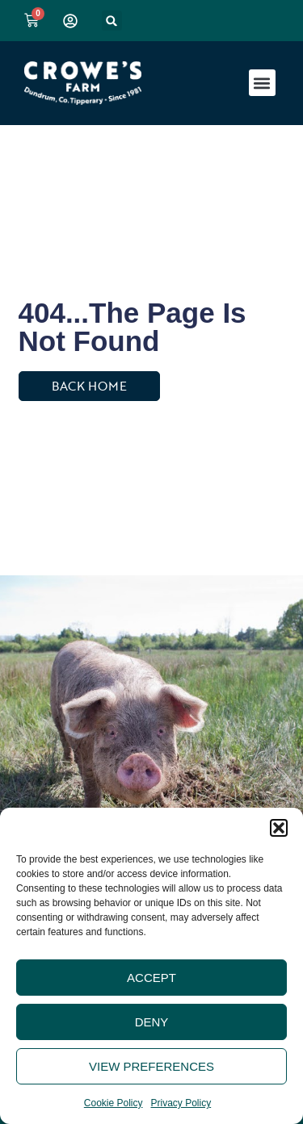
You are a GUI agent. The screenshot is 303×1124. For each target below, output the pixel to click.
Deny (152, 1022)
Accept (151, 977)
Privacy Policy (181, 1103)
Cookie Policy (113, 1103)
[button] (279, 828)
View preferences (151, 1066)
